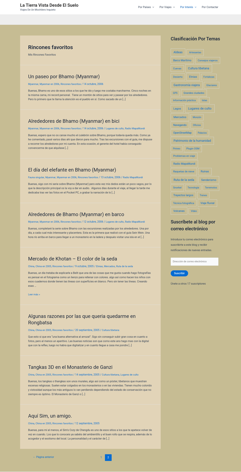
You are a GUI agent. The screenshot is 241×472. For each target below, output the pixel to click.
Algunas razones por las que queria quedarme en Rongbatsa (86, 311)
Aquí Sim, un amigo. (47, 403)
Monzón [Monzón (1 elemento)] (197, 117)
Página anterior (44, 444)
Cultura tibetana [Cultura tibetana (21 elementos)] (198, 68)
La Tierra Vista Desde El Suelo (49, 5)
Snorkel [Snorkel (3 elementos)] (177, 187)
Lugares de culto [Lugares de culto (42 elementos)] (200, 108)
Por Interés (188, 7)
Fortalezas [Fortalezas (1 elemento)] (208, 77)
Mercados (114, 262)
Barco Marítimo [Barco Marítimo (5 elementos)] (182, 60)
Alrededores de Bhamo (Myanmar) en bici (68, 119)
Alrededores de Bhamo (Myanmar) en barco (70, 211)
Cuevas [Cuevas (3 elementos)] (177, 68)
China (31, 262)
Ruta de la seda (131, 262)
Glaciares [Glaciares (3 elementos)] (211, 85)
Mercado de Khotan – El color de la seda (67, 255)
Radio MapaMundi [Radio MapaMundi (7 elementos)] (184, 163)
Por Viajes (167, 7)
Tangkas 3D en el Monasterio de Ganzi (65, 355)
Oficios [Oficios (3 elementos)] (197, 125)
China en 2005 (44, 262)
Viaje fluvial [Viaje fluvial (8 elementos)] (207, 203)
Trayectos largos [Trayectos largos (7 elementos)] (183, 195)
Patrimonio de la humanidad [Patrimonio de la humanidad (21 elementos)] (192, 140)
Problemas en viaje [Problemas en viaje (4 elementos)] (184, 155)
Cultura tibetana (115, 318)
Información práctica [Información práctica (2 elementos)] (184, 100)
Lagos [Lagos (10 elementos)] (177, 108)
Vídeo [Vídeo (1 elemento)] (194, 211)
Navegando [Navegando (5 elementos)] (180, 125)
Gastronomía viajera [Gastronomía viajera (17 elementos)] (187, 85)
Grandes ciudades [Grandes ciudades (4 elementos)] (194, 92)
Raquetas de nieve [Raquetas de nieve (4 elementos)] (183, 171)
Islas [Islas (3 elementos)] (204, 100)
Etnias (103, 262)
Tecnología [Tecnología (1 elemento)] (193, 187)
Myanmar (33, 83)
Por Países (146, 7)
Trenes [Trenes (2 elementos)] (203, 195)
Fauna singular (36, 174)
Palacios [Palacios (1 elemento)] (202, 132)
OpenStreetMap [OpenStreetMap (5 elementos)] (182, 132)
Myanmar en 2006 (51, 83)
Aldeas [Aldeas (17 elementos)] (178, 52)
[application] (152, 7)
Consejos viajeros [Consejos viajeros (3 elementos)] (208, 60)
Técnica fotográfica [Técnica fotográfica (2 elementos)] (183, 203)
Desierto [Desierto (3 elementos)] (178, 76)
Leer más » (34, 290)
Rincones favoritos (74, 83)
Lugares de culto (120, 126)
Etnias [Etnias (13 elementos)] (193, 76)
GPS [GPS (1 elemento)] (175, 93)
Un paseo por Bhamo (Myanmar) (59, 76)
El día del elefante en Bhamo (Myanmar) (66, 167)
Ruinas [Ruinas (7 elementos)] (205, 171)
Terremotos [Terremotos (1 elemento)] (211, 187)
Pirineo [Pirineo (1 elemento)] (176, 148)
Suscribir (179, 274)
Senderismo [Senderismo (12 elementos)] (208, 180)
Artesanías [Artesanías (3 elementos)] (195, 52)
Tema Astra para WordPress (157, 465)
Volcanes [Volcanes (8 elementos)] (179, 211)
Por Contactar (210, 7)
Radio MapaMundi (141, 126)
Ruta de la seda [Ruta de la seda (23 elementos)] (184, 180)
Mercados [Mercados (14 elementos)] (180, 117)
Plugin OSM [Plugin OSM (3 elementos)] (192, 148)
